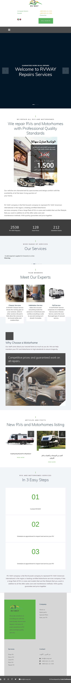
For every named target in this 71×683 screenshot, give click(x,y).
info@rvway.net (47, 658)
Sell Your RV (45, 20)
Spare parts (43, 612)
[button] (5, 71)
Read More (20, 457)
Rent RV (10, 662)
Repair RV (11, 665)
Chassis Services (15, 305)
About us (42, 609)
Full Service (56, 305)
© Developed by (60, 679)
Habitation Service (35, 305)
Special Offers (43, 615)
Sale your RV (43, 617)
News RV (11, 657)
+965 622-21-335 (46, 11)
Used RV (11, 660)
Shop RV (11, 654)
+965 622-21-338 (46, 13)
